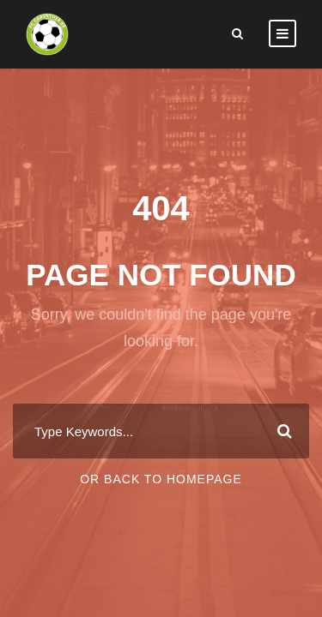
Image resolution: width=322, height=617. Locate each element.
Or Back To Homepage (161, 479)
